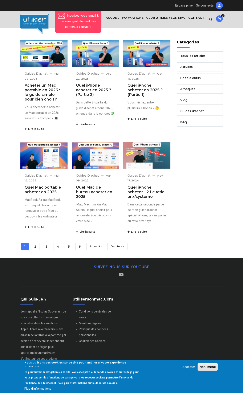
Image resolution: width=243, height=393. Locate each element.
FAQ (183, 124)
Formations (130, 20)
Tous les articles (193, 57)
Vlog (183, 102)
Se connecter (205, 5)
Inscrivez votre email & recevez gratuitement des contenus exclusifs (78, 21)
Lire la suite (34, 130)
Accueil (109, 20)
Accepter (188, 367)
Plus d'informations (37, 388)
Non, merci (207, 367)
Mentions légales (90, 325)
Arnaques (187, 91)
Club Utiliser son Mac (165, 20)
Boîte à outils (190, 80)
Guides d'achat (36, 75)
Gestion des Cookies (92, 342)
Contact (196, 20)
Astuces (186, 69)
